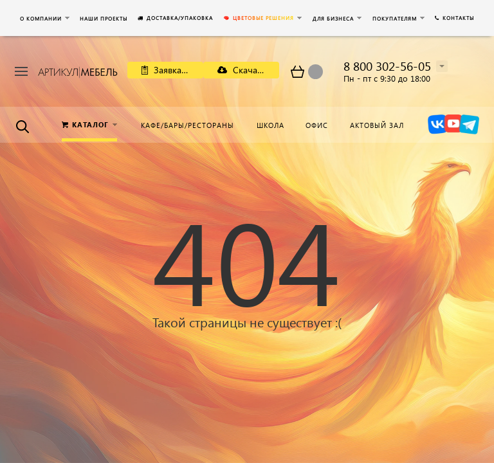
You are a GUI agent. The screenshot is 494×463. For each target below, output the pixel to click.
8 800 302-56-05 (387, 66)
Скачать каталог (248, 70)
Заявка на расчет (172, 70)
